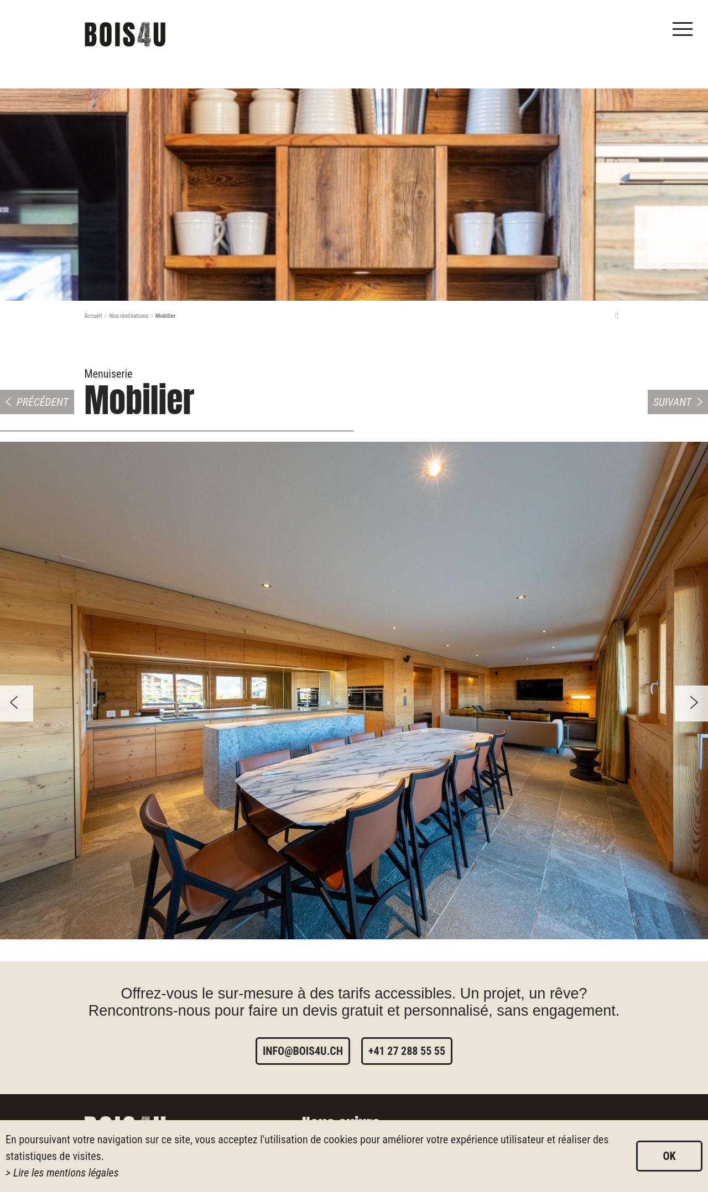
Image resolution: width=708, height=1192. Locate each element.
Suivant (672, 402)
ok (669, 1156)
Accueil (93, 316)
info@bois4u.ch (303, 1051)
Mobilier (165, 316)
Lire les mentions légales (66, 1172)
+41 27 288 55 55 (406, 1051)
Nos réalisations (128, 316)
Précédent (43, 402)
